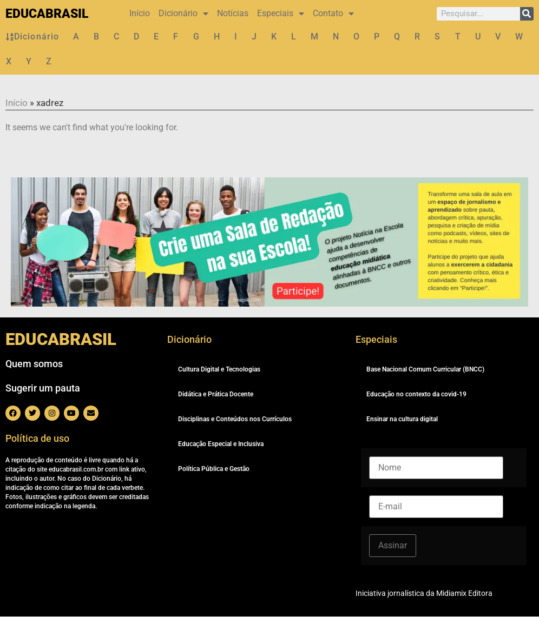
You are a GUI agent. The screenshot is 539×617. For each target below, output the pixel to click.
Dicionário (183, 13)
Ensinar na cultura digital (402, 419)
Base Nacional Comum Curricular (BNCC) (425, 370)
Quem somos (34, 364)
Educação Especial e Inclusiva (221, 444)
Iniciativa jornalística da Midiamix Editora (424, 593)
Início (139, 13)
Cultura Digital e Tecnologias (219, 370)
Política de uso (37, 438)
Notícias (232, 13)
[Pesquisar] (527, 14)
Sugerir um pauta (42, 388)
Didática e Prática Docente (215, 395)
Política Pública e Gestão (213, 469)
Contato (333, 13)
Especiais (280, 13)
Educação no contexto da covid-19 (416, 395)
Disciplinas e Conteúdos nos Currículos (235, 419)
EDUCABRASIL (46, 13)
